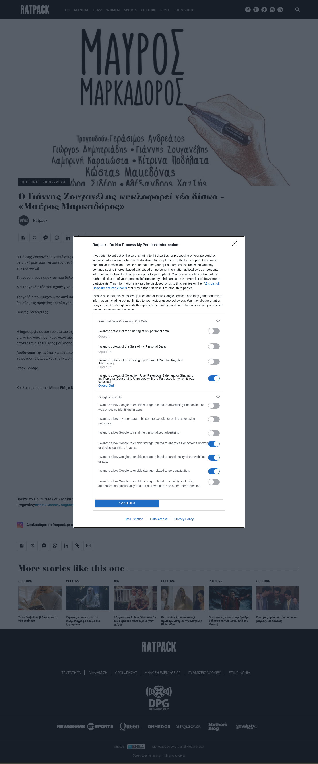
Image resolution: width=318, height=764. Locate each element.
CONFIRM (127, 503)
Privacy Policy (184, 519)
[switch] (214, 331)
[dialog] (159, 382)
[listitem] (159, 321)
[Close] (235, 245)
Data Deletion (133, 519)
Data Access (158, 519)
